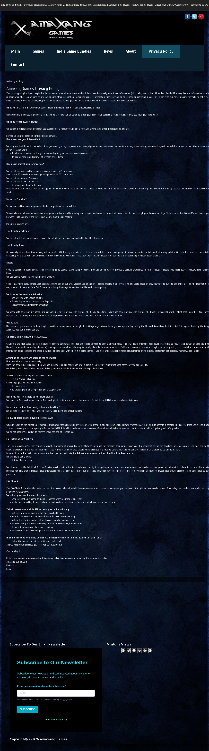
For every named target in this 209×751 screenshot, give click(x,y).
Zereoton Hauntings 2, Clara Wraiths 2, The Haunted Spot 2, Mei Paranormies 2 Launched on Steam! (81, 4)
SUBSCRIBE (27, 709)
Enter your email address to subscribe (41, 686)
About (131, 51)
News (108, 51)
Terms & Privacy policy (55, 719)
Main (15, 51)
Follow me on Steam (146, 4)
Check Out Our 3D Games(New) (176, 4)
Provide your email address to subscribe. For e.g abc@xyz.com (44, 700)
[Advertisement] (104, 605)
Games (38, 51)
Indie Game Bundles (74, 51)
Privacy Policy (161, 51)
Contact (18, 64)
